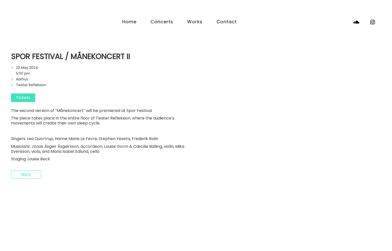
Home (129, 22)
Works (194, 22)
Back (26, 174)
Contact (226, 22)
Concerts (161, 22)
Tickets (23, 97)
